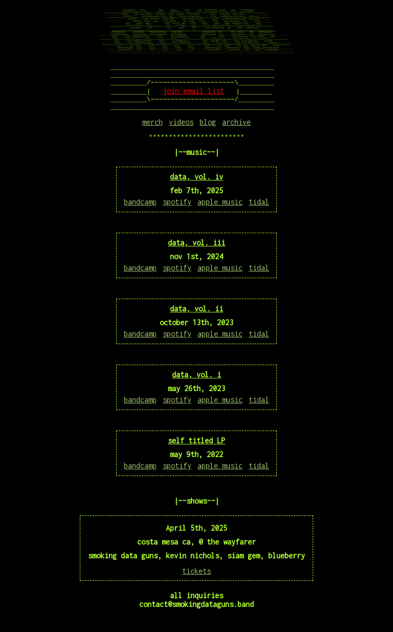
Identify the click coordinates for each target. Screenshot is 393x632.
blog (208, 129)
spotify (177, 211)
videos (181, 129)
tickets (196, 580)
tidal (259, 211)
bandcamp (140, 211)
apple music (220, 211)
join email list (193, 95)
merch (152, 129)
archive (236, 129)
